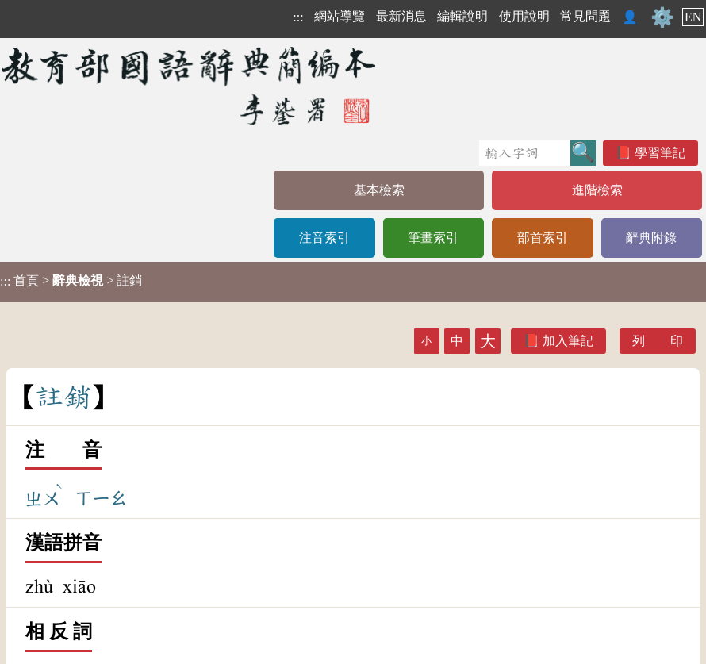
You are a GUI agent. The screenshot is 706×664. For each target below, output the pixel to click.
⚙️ (662, 17)
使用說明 (524, 16)
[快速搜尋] (524, 153)
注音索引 (324, 237)
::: (298, 17)
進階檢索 (597, 190)
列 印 (657, 340)
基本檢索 (379, 190)
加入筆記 (568, 340)
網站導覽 (339, 16)
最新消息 (401, 16)
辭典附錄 (651, 237)
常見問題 (585, 16)
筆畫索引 (433, 237)
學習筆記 (660, 152)
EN (693, 17)
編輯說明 (462, 16)
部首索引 (542, 237)
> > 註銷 (71, 281)
